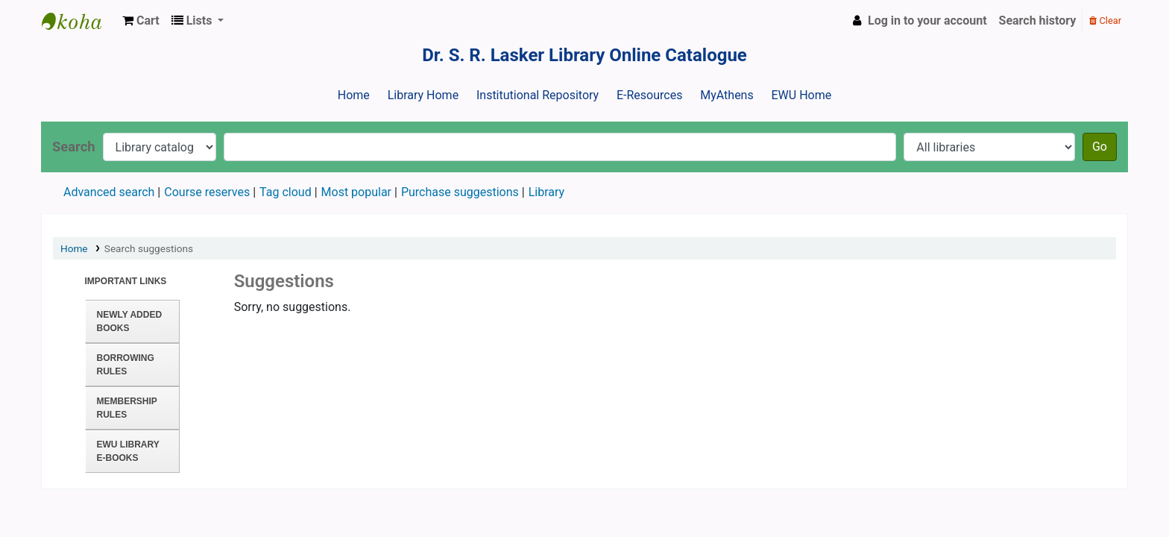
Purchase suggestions (460, 192)
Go (1099, 146)
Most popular (356, 192)
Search (73, 146)
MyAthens (726, 95)
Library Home (423, 95)
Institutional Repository (537, 95)
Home (354, 95)
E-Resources (649, 95)
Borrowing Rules (125, 365)
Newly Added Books (130, 321)
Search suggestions (148, 248)
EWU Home (802, 95)
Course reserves (207, 192)
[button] (141, 21)
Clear (1105, 20)
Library (546, 192)
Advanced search (108, 192)
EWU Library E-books (128, 451)
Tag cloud (285, 192)
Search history (1038, 20)
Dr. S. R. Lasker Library (79, 21)
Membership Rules (127, 408)
